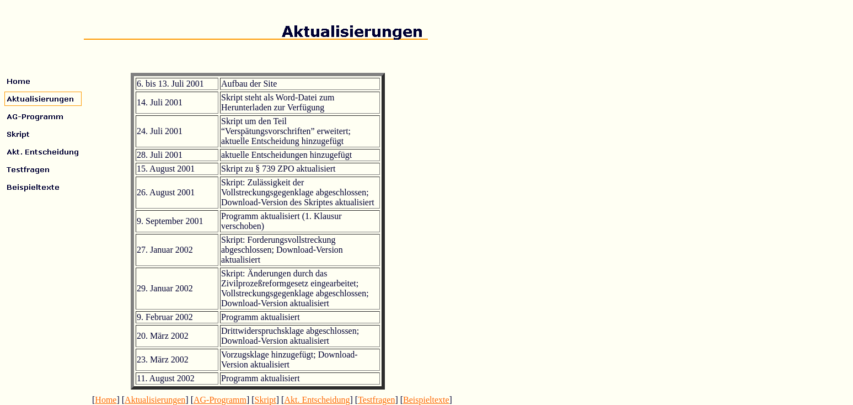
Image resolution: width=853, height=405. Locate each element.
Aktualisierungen (155, 399)
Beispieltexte (426, 399)
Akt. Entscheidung (317, 399)
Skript (265, 399)
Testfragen (376, 399)
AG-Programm (220, 399)
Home (105, 399)
